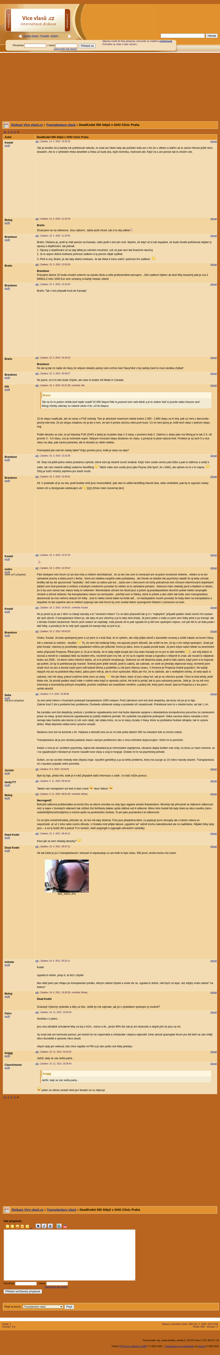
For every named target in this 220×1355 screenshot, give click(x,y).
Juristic (9, 770)
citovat (213, 141)
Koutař (9, 142)
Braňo (8, 265)
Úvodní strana (30, 36)
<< (5, 132)
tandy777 (10, 782)
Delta (8, 695)
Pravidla (44, 36)
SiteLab (201, 1346)
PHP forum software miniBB (133, 1346)
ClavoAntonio (13, 1064)
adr (36, 141)
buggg (9, 1053)
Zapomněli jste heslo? (65, 48)
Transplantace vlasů (61, 125)
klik (7, 386)
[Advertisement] (110, 87)
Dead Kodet (12, 834)
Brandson (11, 236)
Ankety (54, 36)
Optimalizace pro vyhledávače (179, 1346)
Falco (8, 1013)
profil (7, 145)
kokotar (9, 962)
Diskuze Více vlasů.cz (27, 125)
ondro (8, 569)
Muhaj (8, 220)
